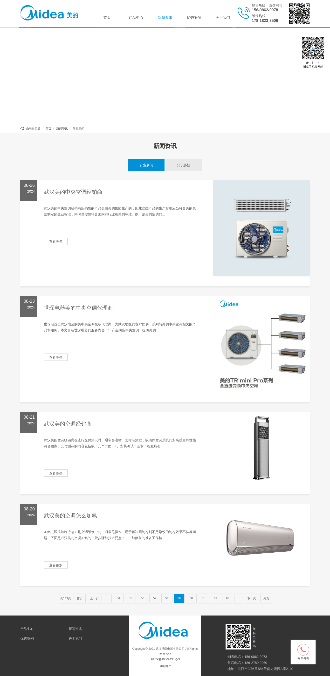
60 (191, 598)
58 (166, 598)
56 (142, 598)
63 (227, 598)
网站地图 (166, 666)
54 (118, 598)
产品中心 (136, 17)
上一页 (94, 598)
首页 (107, 17)
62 (215, 598)
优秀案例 (194, 17)
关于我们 (223, 17)
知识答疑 (183, 165)
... (107, 598)
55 (130, 598)
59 (179, 598)
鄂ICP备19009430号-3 (165, 659)
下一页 (251, 598)
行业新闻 (78, 128)
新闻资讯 (165, 17)
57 (154, 598)
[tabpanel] (165, 75)
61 (203, 598)
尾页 (266, 598)
